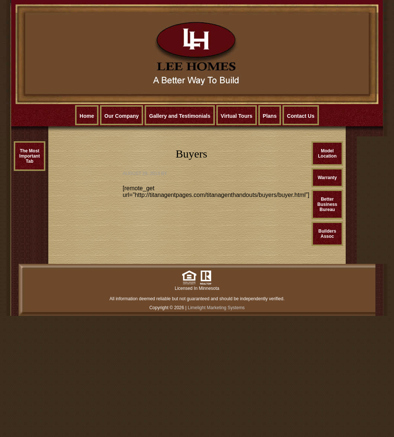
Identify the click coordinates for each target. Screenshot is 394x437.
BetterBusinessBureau (327, 204)
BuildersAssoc (327, 234)
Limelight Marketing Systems (216, 307)
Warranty (327, 177)
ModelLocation (327, 153)
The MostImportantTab (29, 156)
